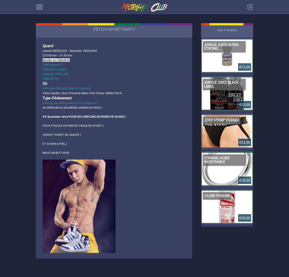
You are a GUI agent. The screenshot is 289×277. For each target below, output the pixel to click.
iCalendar (49, 73)
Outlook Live (51, 78)
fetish (62, 102)
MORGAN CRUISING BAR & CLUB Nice (67, 88)
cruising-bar (50, 102)
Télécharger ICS (53, 64)
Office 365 (62, 73)
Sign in (250, 7)
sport (94, 102)
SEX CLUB (83, 102)
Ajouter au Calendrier (56, 60)
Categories (39, 7)
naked (72, 102)
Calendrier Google (54, 69)
